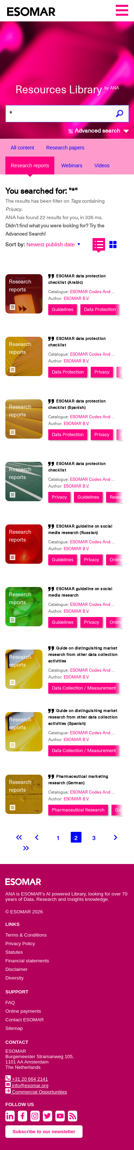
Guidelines (62, 309)
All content (22, 147)
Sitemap (14, 1028)
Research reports (30, 165)
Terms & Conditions (26, 935)
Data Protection (100, 309)
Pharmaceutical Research (78, 810)
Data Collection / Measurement (84, 688)
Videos (102, 165)
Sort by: (15, 244)
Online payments (23, 1011)
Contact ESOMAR (24, 1019)
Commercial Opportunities (36, 1092)
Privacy (101, 372)
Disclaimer (16, 969)
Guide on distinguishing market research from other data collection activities (83, 655)
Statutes (14, 952)
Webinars (71, 165)
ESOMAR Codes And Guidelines (101, 292)
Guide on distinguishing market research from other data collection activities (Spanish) (83, 717)
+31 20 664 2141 (26, 1079)
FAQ (10, 1002)
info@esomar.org (26, 1085)
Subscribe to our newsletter (44, 1131)
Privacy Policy (20, 943)
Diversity (14, 978)
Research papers (65, 147)
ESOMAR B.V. (76, 298)
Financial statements (27, 960)
